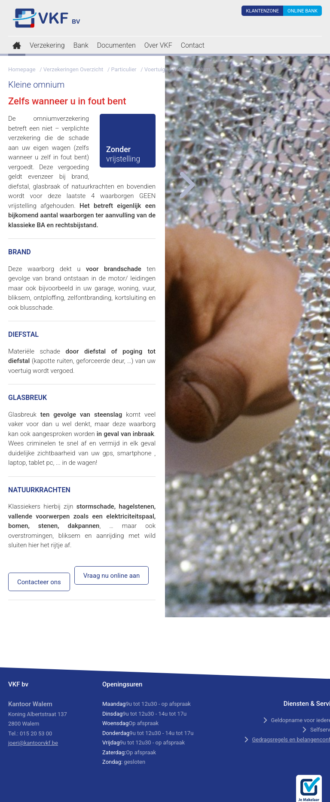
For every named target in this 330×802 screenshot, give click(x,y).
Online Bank (302, 11)
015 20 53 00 (36, 733)
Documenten (116, 45)
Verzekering (47, 45)
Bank (81, 45)
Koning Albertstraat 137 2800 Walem (37, 714)
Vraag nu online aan (111, 575)
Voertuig (154, 69)
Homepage (22, 69)
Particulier (124, 69)
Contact (193, 45)
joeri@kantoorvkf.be (33, 743)
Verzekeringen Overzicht (73, 69)
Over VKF (158, 45)
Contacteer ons (39, 582)
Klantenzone (262, 11)
